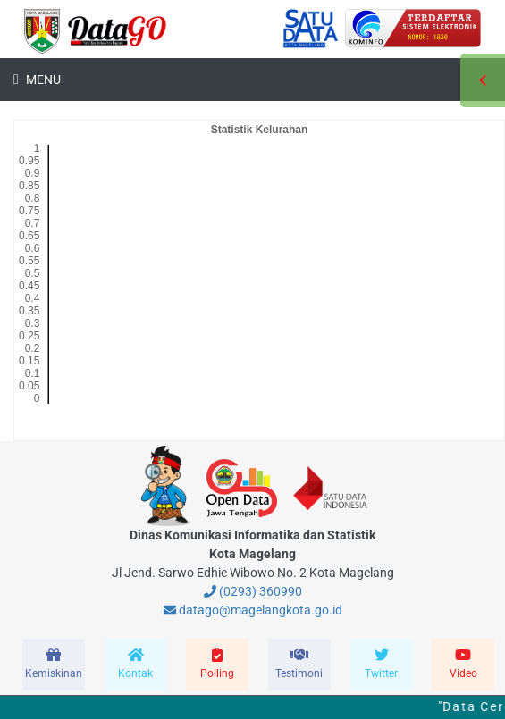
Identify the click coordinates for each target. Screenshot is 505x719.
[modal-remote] (53, 664)
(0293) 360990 (253, 591)
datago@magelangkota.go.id (253, 610)
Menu (42, 79)
